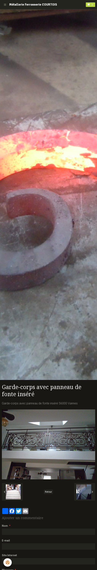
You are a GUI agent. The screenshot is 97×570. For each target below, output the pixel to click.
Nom (5, 525)
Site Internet (9, 555)
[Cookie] (7, 562)
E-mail (6, 540)
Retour (48, 492)
